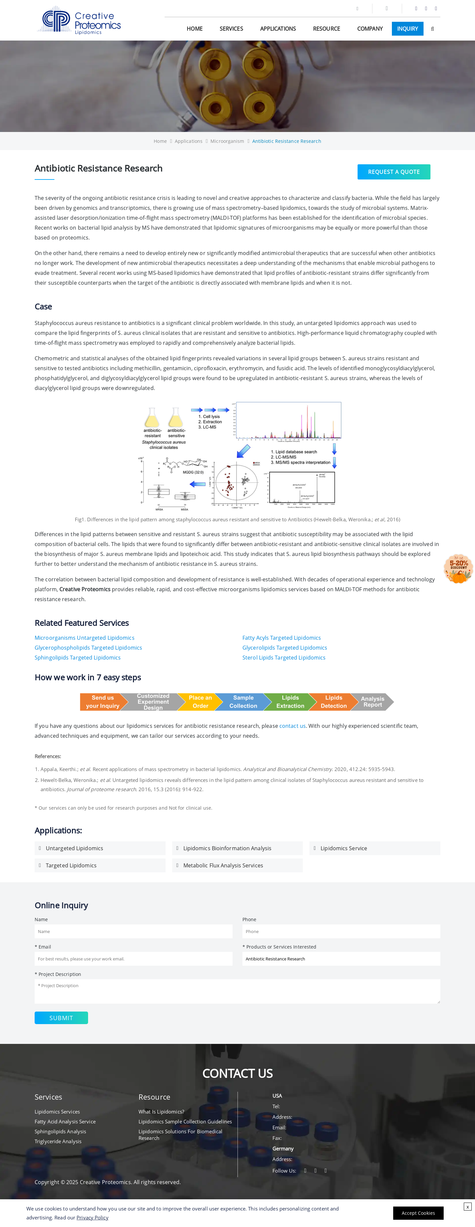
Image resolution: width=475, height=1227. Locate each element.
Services (231, 28)
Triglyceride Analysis (58, 1141)
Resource (326, 28)
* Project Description (58, 974)
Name (41, 919)
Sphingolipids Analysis (60, 1131)
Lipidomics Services (57, 1111)
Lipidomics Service (344, 848)
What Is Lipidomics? (161, 1111)
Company (370, 28)
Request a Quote (394, 171)
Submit (61, 1018)
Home (194, 28)
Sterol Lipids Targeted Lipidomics (284, 657)
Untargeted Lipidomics (74, 848)
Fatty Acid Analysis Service (65, 1121)
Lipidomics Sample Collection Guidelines (185, 1121)
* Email (43, 947)
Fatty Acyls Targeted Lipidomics (281, 637)
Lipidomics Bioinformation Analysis (227, 848)
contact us (292, 725)
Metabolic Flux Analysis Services (223, 865)
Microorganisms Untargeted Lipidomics (85, 637)
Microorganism (227, 141)
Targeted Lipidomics (71, 865)
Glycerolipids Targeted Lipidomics (284, 647)
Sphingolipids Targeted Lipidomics (78, 657)
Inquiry (407, 28)
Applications (278, 28)
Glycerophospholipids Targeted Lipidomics (88, 647)
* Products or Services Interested (279, 947)
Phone (249, 919)
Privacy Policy (92, 1217)
